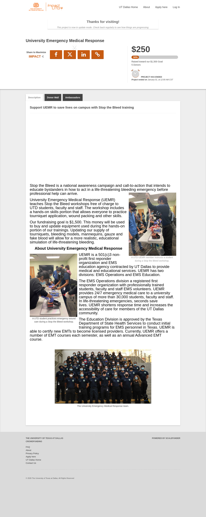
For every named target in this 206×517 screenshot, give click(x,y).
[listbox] (74, 74)
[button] (33, 73)
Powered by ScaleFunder (166, 469)
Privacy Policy (32, 484)
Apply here (161, 7)
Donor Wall (53, 128)
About (146, 7)
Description (34, 128)
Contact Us (31, 494)
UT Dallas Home (128, 7)
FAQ (28, 478)
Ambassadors (72, 128)
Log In (176, 7)
